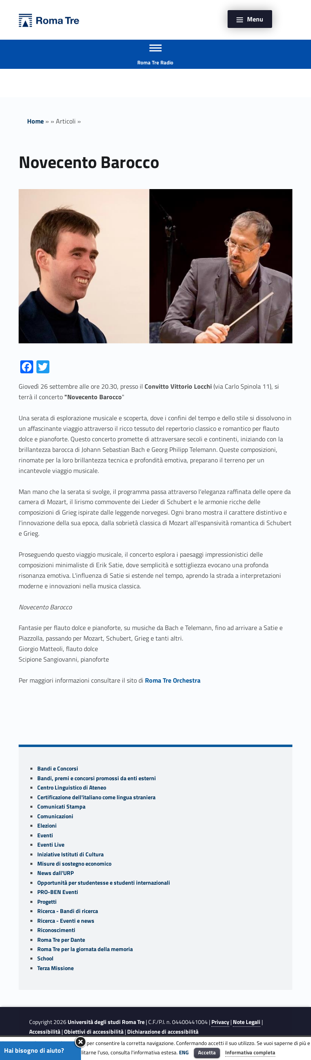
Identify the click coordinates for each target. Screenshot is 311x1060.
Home (35, 121)
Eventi (45, 835)
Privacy (220, 1021)
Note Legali (246, 1021)
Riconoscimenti (56, 930)
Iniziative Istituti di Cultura (70, 854)
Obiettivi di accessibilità (94, 1031)
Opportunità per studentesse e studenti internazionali (103, 882)
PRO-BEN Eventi (57, 892)
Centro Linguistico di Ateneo (71, 787)
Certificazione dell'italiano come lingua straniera (96, 797)
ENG (184, 1052)
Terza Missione (55, 968)
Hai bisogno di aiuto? (34, 1050)
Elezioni (47, 825)
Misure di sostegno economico (74, 863)
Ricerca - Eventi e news (65, 920)
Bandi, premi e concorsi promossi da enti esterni (96, 778)
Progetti (47, 901)
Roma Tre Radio (155, 62)
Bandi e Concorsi (57, 768)
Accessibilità (44, 1031)
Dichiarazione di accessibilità (162, 1031)
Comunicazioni (55, 816)
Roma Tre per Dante (61, 939)
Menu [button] (255, 19)
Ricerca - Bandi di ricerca (67, 911)
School (45, 958)
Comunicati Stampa (61, 806)
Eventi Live (50, 844)
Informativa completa (250, 1052)
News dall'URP (55, 872)
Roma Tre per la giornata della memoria (85, 949)
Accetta (207, 1052)
